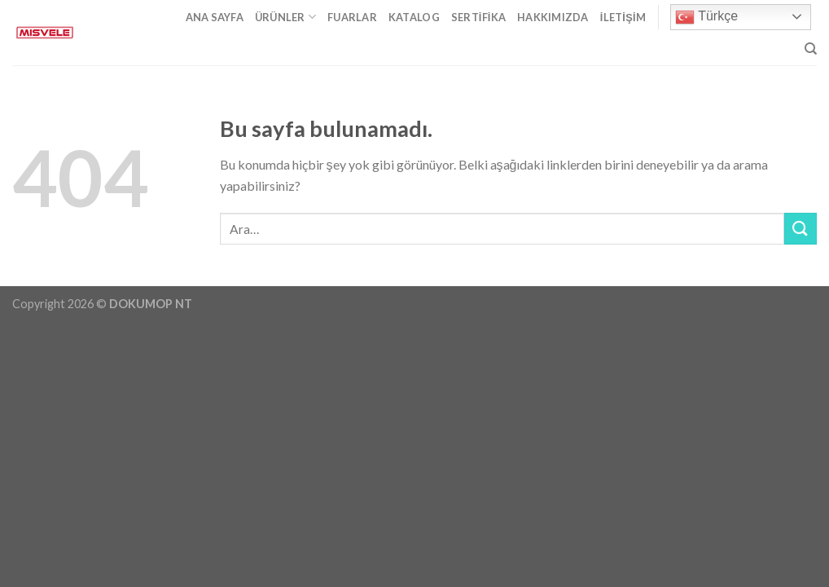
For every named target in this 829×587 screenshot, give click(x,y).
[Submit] (800, 229)
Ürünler (285, 16)
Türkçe (706, 17)
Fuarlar (352, 17)
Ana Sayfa (214, 17)
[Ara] (811, 48)
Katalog (414, 17)
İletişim (623, 17)
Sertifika (478, 17)
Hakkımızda (553, 17)
